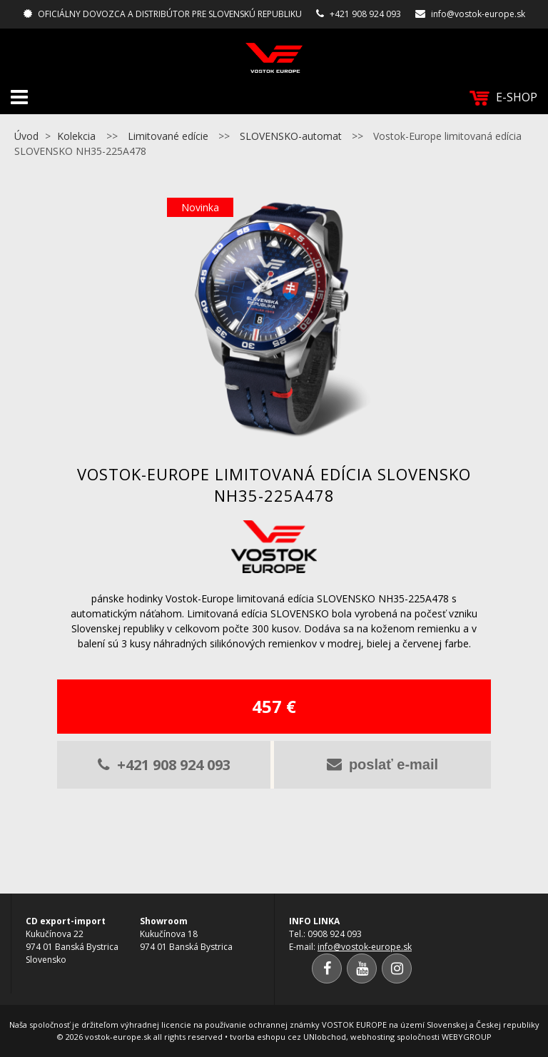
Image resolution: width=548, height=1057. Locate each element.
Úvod (26, 136)
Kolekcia (76, 136)
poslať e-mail (382, 764)
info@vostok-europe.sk (478, 14)
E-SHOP (503, 97)
